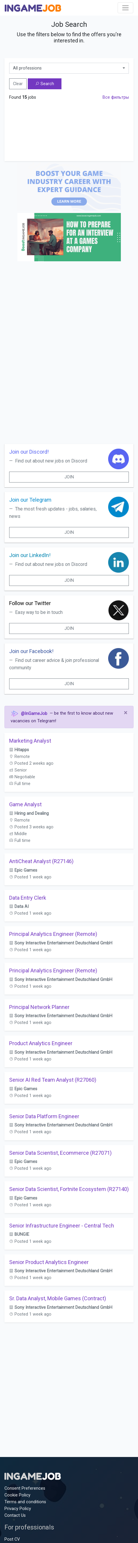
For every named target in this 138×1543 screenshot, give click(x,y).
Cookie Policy (17, 1495)
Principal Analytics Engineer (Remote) (53, 934)
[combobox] (69, 68)
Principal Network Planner (39, 1007)
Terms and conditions (25, 1501)
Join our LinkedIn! (30, 555)
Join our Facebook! (31, 651)
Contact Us (15, 1515)
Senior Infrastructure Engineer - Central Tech (61, 1225)
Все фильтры (116, 97)
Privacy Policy (17, 1508)
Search (44, 83)
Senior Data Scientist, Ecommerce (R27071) (60, 1153)
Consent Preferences (24, 1488)
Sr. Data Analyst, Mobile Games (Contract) (57, 1298)
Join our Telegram (30, 500)
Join (69, 477)
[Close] (125, 713)
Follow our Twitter (30, 603)
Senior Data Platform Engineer (44, 1116)
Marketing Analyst (30, 741)
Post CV (12, 1539)
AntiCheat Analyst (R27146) (41, 861)
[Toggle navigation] (125, 7)
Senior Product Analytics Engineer (49, 1262)
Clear (18, 83)
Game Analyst (25, 804)
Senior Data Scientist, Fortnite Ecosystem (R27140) (69, 1189)
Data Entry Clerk (27, 898)
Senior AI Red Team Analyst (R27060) (52, 1080)
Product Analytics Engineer (40, 1043)
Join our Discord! (29, 452)
